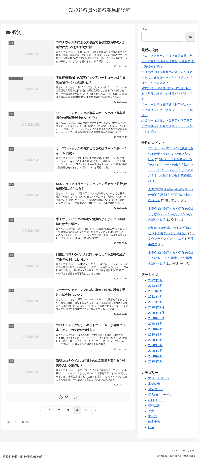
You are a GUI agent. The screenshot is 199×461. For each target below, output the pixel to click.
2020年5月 (155, 340)
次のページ (68, 397)
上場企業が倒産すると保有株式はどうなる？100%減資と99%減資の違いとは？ (170, 214)
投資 (151, 411)
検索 (144, 29)
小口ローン (155, 400)
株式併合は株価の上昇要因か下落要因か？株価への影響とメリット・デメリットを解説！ (167, 126)
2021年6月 (155, 291)
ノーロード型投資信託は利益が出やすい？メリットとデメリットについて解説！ (167, 110)
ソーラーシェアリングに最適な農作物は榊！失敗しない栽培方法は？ (170, 154)
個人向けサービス (160, 394)
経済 (151, 427)
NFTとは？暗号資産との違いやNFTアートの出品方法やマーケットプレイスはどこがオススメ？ (167, 77)
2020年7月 (155, 329)
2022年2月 (155, 285)
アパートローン (158, 378)
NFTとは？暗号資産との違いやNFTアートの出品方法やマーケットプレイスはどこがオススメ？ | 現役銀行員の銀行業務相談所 (170, 170)
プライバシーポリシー (182, 450)
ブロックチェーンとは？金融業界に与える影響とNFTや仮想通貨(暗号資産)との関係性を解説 (167, 61)
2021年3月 (155, 302)
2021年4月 (155, 296)
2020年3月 (155, 350)
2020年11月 (156, 312)
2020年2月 (155, 356)
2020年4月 (155, 345)
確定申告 (154, 421)
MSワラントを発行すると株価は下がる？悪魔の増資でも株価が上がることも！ (167, 94)
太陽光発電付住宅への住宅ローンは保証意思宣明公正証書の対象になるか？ (170, 195)
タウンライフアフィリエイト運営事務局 (171, 239)
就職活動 (154, 405)
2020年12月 (156, 307)
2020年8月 (155, 323)
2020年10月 (156, 318)
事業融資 (154, 384)
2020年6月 (155, 334)
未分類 (152, 416)
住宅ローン (155, 389)
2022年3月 (155, 280)
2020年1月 (155, 361)
